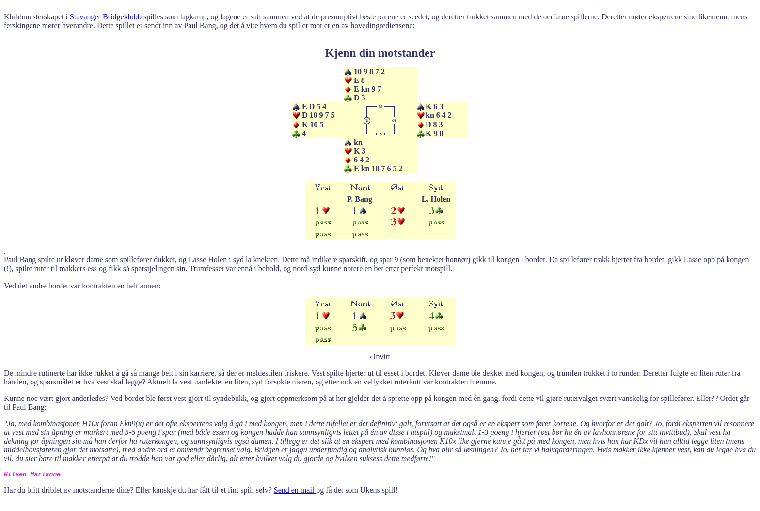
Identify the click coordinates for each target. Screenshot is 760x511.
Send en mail (295, 490)
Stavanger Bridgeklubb (106, 17)
